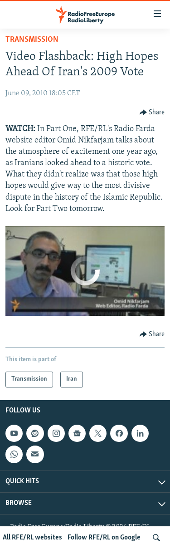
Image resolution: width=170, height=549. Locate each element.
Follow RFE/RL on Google (104, 537)
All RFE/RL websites (32, 537)
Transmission (31, 39)
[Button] (152, 113)
